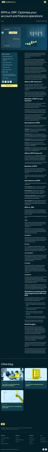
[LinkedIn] (43, 449)
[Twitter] (46, 449)
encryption (32, 144)
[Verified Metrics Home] (9, 2)
